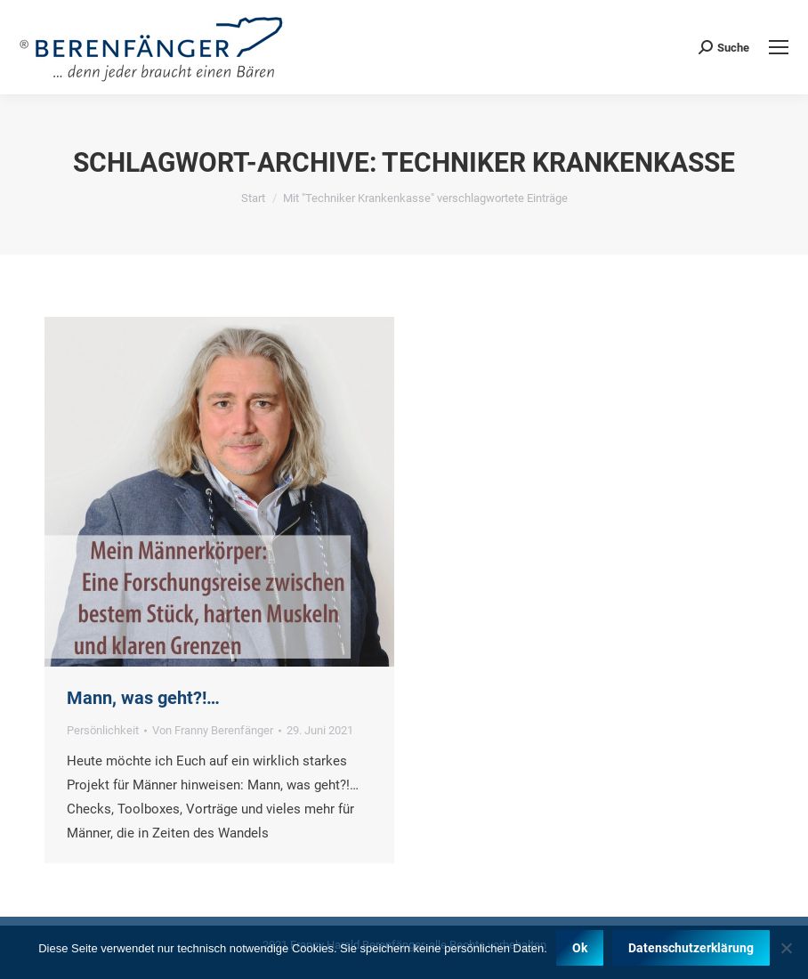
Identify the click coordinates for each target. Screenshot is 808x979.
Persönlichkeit (103, 730)
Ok (579, 948)
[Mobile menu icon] (778, 47)
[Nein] (786, 948)
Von (212, 730)
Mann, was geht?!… (143, 697)
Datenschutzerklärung (691, 948)
